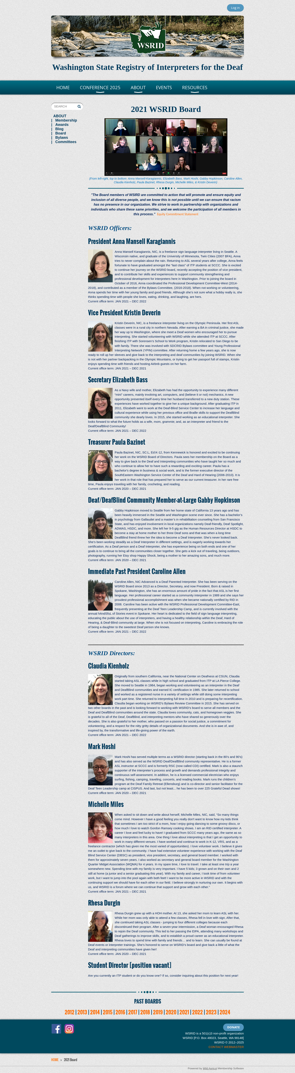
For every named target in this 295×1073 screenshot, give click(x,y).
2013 (82, 1012)
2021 (184, 1012)
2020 (171, 1012)
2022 (197, 1012)
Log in (235, 8)
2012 (69, 1012)
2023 (211, 1012)
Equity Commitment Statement (177, 214)
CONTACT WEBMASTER (226, 1047)
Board (60, 133)
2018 (145, 1012)
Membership (66, 120)
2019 (158, 1012)
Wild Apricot (210, 1068)
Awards (62, 125)
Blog (59, 129)
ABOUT (59, 116)
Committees (65, 142)
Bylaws (61, 138)
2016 (120, 1012)
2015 (107, 1012)
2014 (95, 1012)
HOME (54, 1059)
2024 (225, 1012)
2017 (132, 1012)
